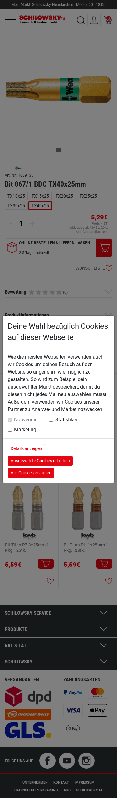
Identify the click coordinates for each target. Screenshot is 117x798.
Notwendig (26, 420)
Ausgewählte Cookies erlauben (40, 460)
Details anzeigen (26, 448)
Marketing (25, 430)
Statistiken (67, 420)
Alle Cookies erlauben (31, 472)
